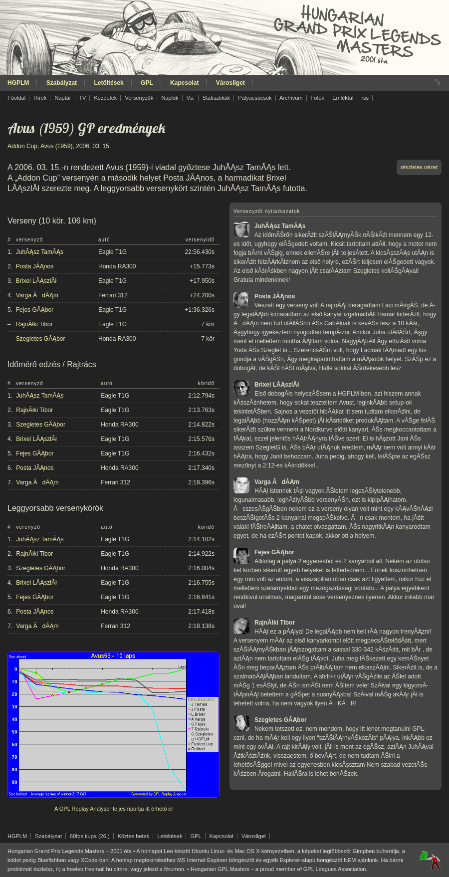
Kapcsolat (184, 82)
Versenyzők (139, 98)
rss (365, 98)
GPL (147, 82)
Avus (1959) (56, 146)
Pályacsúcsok (254, 98)
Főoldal (16, 98)
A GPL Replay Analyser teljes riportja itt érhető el (113, 809)
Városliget (230, 82)
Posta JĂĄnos (34, 266)
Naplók (169, 98)
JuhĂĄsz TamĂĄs (39, 251)
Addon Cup (22, 146)
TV (82, 98)
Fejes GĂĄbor (34, 309)
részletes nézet (419, 167)
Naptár (62, 98)
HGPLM (18, 82)
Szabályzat (61, 82)
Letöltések (108, 82)
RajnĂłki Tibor (34, 324)
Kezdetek (105, 98)
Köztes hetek (134, 836)
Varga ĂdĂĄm (37, 295)
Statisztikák (216, 98)
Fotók (318, 98)
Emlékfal (342, 98)
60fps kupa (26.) (90, 836)
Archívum (290, 98)
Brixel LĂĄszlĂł (36, 280)
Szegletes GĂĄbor (40, 338)
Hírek (39, 98)
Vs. (191, 98)
